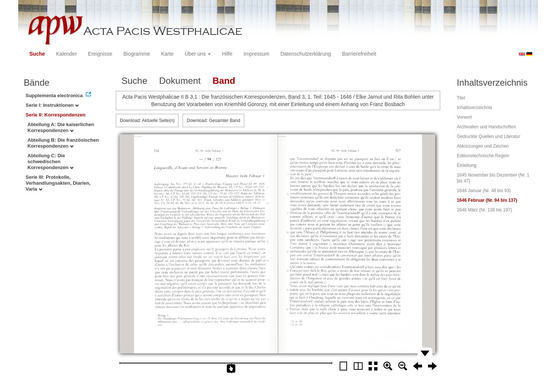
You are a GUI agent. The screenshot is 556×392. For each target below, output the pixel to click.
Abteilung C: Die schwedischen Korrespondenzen (50, 161)
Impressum (256, 54)
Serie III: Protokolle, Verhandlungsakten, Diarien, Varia (58, 183)
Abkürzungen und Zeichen (483, 146)
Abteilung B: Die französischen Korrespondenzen (63, 143)
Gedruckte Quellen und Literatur (488, 136)
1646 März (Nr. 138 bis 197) (484, 210)
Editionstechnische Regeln (483, 155)
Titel (461, 98)
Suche (37, 54)
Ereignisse (100, 54)
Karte (167, 54)
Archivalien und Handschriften (486, 126)
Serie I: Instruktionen (52, 105)
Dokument (180, 81)
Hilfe (227, 54)
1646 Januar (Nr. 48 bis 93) (484, 190)
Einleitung (467, 165)
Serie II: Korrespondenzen (55, 115)
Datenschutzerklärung (305, 54)
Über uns (198, 54)
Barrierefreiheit (359, 54)
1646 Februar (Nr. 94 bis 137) (487, 200)
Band (223, 81)
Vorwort (464, 117)
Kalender (66, 54)
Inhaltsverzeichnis (474, 107)
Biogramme (136, 54)
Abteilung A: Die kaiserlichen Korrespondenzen (60, 127)
